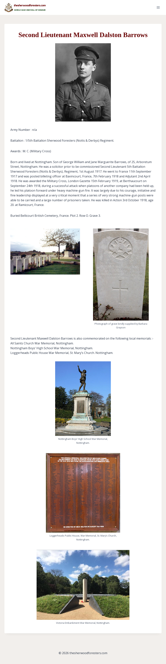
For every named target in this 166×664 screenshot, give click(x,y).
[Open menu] (158, 7)
